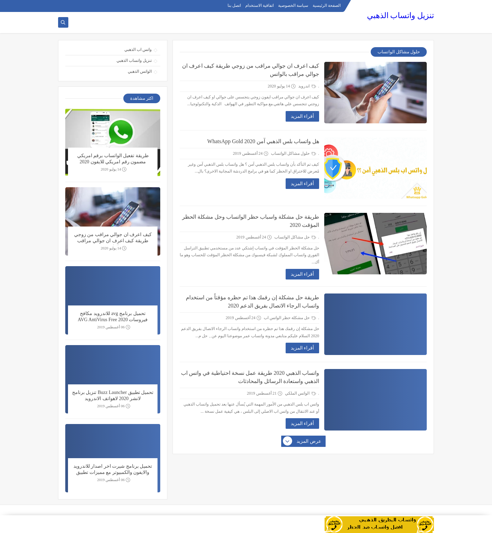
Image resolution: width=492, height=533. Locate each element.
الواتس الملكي (300, 393)
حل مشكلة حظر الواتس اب (290, 317)
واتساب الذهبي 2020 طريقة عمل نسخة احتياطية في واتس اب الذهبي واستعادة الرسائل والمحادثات (250, 377)
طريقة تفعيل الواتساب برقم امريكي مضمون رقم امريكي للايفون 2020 (113, 158)
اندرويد (307, 86)
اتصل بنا (234, 5)
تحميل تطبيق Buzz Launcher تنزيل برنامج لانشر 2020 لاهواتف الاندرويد (112, 395)
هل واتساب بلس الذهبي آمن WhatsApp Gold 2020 (263, 141)
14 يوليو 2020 (114, 169)
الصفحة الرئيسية (327, 5)
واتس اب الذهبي (138, 49)
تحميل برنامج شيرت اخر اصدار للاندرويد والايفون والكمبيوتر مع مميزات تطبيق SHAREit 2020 (112, 470)
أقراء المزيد (302, 116)
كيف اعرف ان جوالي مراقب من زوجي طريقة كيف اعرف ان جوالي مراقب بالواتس (250, 70)
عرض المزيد (302, 441)
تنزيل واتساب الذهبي (400, 15)
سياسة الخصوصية (293, 5)
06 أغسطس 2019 (113, 327)
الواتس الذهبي (140, 71)
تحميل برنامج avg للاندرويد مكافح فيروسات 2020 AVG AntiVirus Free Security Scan (113, 317)
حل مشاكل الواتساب (295, 237)
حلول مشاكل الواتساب (293, 153)
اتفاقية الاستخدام (259, 5)
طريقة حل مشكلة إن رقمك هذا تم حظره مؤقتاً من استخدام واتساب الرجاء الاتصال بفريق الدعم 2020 (252, 302)
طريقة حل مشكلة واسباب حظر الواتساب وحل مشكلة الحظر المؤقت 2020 (250, 221)
